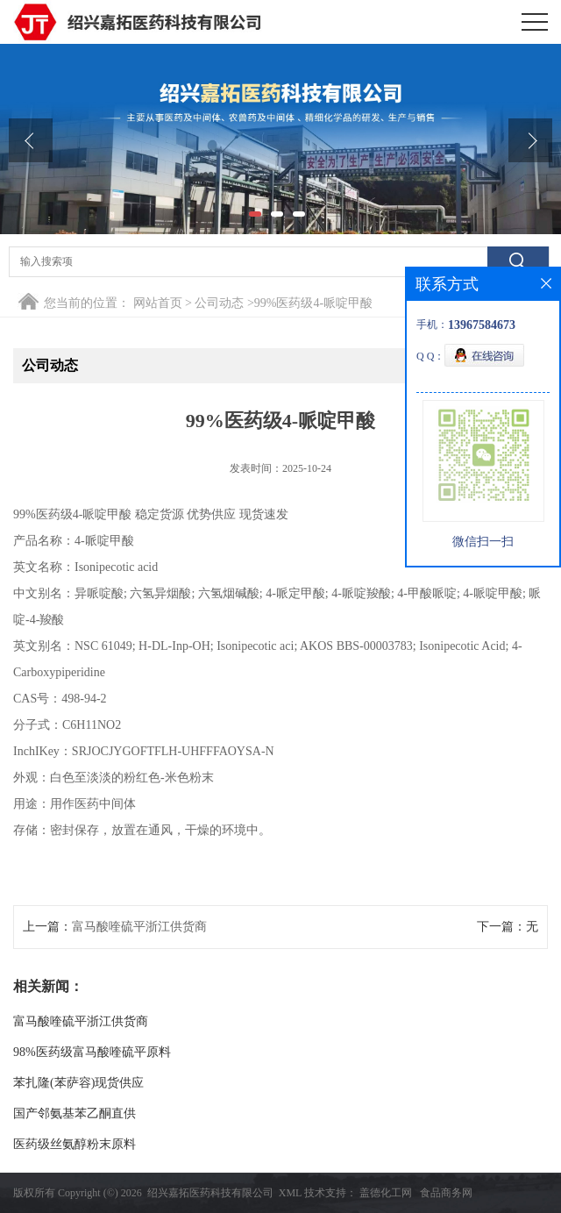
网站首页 (157, 303)
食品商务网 (446, 1193)
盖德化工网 (385, 1193)
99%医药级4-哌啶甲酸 (313, 303)
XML (290, 1193)
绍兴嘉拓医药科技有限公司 (210, 1193)
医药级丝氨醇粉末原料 (74, 1144)
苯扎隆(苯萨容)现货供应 (78, 1082)
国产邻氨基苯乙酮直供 (74, 1113)
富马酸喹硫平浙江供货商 (139, 926)
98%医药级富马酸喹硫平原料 (92, 1052)
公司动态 (219, 303)
